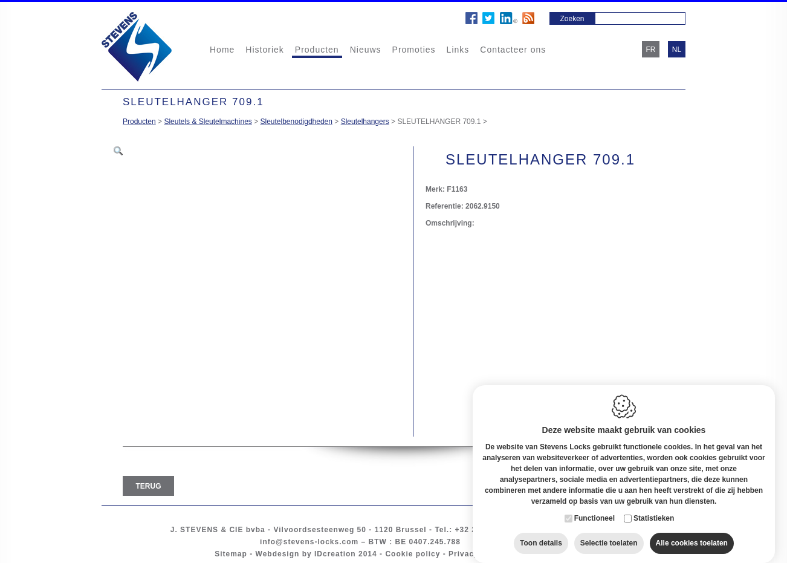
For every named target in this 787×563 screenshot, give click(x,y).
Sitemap (231, 554)
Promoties (414, 49)
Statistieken (653, 507)
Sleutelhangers (365, 121)
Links (458, 49)
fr (651, 49)
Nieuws (365, 49)
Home (222, 49)
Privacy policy (477, 554)
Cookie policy (412, 554)
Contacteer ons (513, 49)
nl (676, 49)
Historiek (264, 49)
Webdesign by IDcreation (306, 554)
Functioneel (594, 507)
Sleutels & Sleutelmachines (207, 121)
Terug (148, 486)
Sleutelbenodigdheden (296, 121)
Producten (317, 49)
